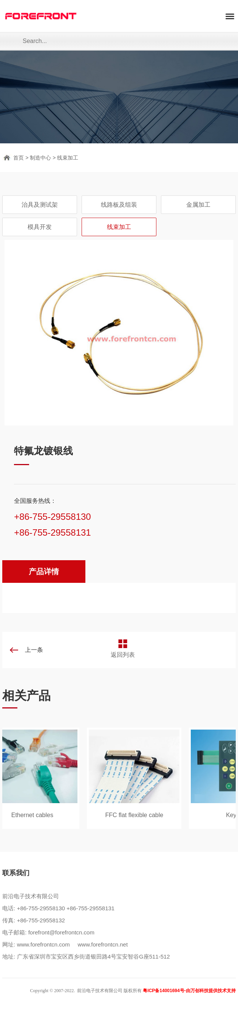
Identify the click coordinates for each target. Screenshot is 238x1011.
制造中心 (40, 158)
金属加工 (198, 204)
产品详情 (44, 571)
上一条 (34, 650)
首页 (18, 158)
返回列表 (123, 654)
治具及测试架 (40, 204)
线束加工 (67, 158)
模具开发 (40, 227)
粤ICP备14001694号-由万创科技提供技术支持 (189, 990)
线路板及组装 (119, 204)
